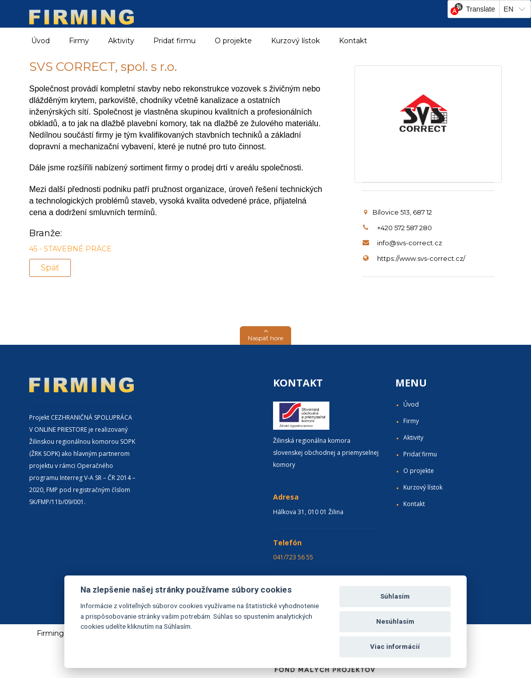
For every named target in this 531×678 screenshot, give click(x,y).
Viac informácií (395, 646)
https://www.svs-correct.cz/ (421, 258)
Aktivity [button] (121, 40)
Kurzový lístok (295, 40)
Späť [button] (50, 267)
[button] (265, 335)
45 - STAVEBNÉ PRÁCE (70, 248)
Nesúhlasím (395, 621)
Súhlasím (395, 596)
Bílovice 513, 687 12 (398, 212)
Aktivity (413, 437)
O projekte (233, 40)
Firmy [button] (79, 40)
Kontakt (353, 40)
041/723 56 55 (293, 557)
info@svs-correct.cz (409, 243)
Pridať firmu (174, 40)
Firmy (411, 421)
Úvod (40, 40)
